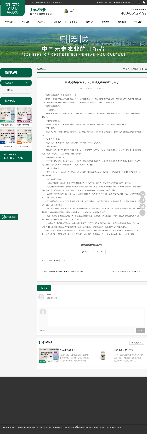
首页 (127, 69)
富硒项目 (73, 22)
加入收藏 (119, 2)
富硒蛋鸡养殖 (53, 260)
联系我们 (122, 22)
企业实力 (25, 22)
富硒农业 (16, 83)
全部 (64, 260)
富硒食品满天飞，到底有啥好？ (130, 272)
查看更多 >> (136, 343)
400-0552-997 (142, 194)
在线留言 (128, 2)
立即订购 (138, 22)
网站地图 (100, 2)
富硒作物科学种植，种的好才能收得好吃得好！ (67, 272)
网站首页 (9, 22)
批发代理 (90, 22)
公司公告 (16, 90)
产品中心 (41, 22)
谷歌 (109, 2)
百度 (105, 2)
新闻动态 (57, 24)
